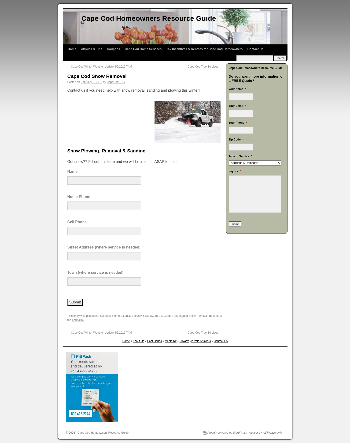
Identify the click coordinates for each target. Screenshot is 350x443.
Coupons (113, 49)
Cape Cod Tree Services (205, 66)
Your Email (237, 106)
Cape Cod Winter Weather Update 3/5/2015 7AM (99, 66)
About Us (138, 341)
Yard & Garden (164, 315)
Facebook (104, 315)
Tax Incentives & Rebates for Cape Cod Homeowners (204, 49)
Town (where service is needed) (95, 272)
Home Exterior (121, 315)
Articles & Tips (91, 49)
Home (72, 49)
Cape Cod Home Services (143, 49)
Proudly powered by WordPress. (227, 432)
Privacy (184, 341)
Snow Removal (198, 315)
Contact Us (255, 49)
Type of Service (240, 156)
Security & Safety (142, 315)
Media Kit (171, 341)
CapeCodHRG (116, 82)
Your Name (237, 89)
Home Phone (78, 197)
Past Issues (154, 341)
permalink (78, 320)
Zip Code (236, 139)
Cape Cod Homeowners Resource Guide (148, 18)
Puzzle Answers (201, 341)
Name (72, 171)
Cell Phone (77, 222)
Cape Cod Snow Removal (97, 76)
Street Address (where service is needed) (103, 247)
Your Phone (238, 122)
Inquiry (235, 171)
